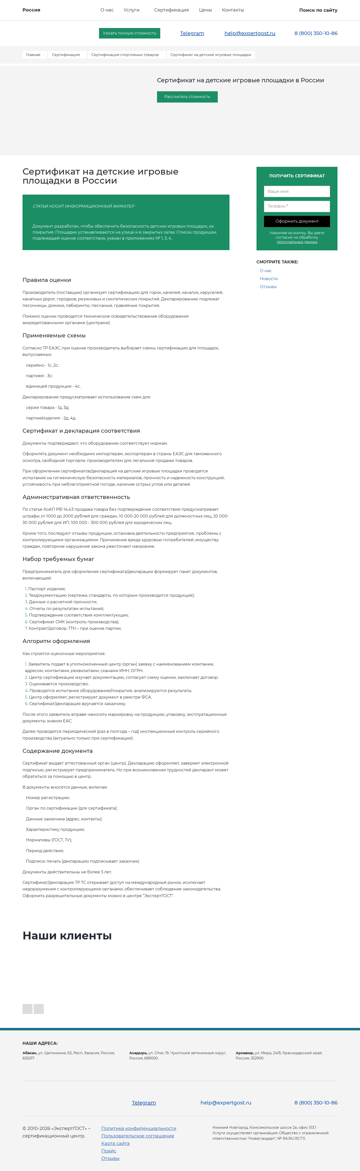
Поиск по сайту (318, 10)
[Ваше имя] (297, 191)
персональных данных (297, 242)
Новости (269, 278)
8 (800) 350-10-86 (316, 33)
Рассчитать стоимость (187, 96)
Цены (205, 10)
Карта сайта (115, 1143)
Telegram (192, 33)
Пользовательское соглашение (137, 1136)
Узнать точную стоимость (129, 33)
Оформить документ (297, 221)
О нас (107, 10)
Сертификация (171, 10)
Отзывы (268, 286)
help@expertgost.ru (250, 33)
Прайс (108, 1151)
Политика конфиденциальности (138, 1128)
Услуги (132, 10)
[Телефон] (297, 206)
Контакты (233, 10)
